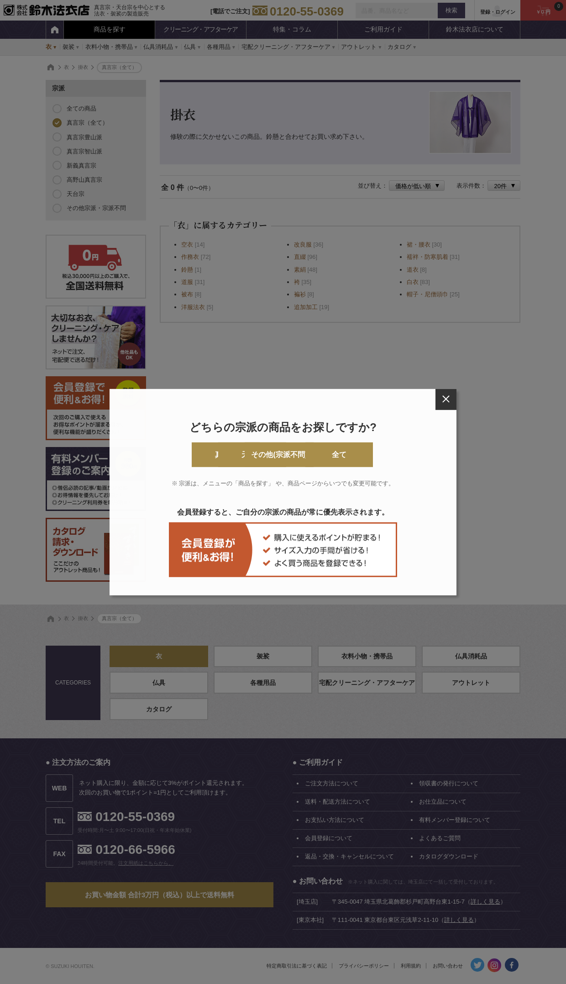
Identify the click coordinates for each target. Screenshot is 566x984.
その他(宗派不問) (320, 454)
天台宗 (246, 454)
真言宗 (172, 454)
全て (394, 454)
